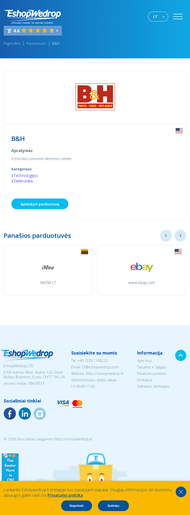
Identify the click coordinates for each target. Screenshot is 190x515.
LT (155, 16)
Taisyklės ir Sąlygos (151, 367)
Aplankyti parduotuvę (40, 204)
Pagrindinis (12, 43)
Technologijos (26, 175)
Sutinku (113, 506)
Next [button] (180, 236)
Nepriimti (76, 506)
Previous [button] (166, 236)
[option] (48, 270)
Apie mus (144, 360)
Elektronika (23, 181)
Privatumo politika (151, 373)
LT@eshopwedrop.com (100, 367)
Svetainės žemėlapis (153, 386)
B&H (55, 43)
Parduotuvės (36, 43)
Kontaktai (144, 380)
